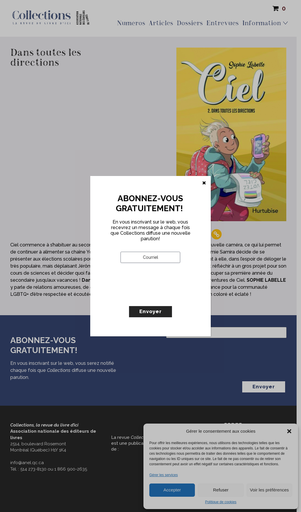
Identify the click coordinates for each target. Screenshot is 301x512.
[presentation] (165, 297)
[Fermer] (204, 183)
